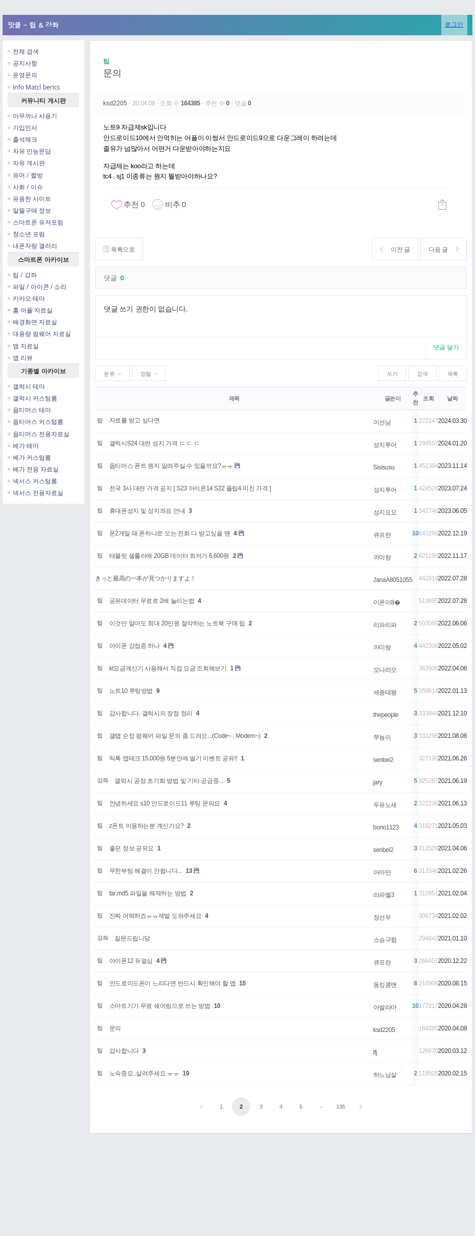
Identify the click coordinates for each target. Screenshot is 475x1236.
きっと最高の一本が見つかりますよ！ (145, 578)
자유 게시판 (26, 163)
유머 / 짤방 (25, 175)
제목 (234, 398)
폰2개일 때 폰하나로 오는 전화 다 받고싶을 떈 (169, 533)
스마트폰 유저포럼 (35, 222)
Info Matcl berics (34, 87)
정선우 (382, 917)
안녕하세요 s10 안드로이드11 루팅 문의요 (164, 803)
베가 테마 (23, 445)
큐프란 (382, 534)
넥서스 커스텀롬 (32, 481)
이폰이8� (386, 602)
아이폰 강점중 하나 (134, 645)
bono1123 (386, 827)
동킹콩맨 (385, 984)
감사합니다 (124, 1050)
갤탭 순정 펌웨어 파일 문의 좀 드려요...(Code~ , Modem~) (184, 735)
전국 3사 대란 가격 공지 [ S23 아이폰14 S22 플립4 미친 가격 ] (190, 488)
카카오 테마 (26, 298)
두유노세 (385, 804)
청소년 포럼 (26, 234)
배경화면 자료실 (32, 322)
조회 (428, 398)
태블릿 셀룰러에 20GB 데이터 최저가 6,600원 (169, 555)
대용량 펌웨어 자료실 (39, 333)
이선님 (382, 422)
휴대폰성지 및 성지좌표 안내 (147, 510)
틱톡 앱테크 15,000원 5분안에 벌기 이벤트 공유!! (173, 758)
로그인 (454, 24)
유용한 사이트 (29, 198)
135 (340, 1107)
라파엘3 (383, 894)
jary (378, 782)
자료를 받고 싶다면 (134, 420)
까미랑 (382, 557)
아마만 (382, 872)
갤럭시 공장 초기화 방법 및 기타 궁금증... (168, 780)
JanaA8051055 (392, 579)
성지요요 (385, 512)
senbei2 (383, 759)
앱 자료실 (23, 346)
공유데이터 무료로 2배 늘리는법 (152, 600)
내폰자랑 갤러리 (32, 245)
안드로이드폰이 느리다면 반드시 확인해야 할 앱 (172, 983)
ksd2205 (116, 103)
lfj (375, 1052)
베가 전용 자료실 (33, 469)
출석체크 (22, 139)
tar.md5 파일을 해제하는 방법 (147, 893)
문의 (112, 73)
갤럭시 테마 (26, 386)
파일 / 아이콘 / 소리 (37, 286)
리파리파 (385, 624)
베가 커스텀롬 (29, 457)
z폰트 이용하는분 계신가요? (146, 825)
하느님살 (385, 1074)
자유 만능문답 (29, 151)
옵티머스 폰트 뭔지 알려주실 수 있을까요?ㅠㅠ (171, 465)
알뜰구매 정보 (29, 210)
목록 (452, 374)
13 (189, 870)
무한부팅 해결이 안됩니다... (145, 870)
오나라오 (385, 669)
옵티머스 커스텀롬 (35, 421)
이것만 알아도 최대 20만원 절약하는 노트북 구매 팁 (177, 623)
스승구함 (385, 939)
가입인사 (22, 127)
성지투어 (385, 444)
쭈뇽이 (382, 737)
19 (186, 1073)
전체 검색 (23, 51)
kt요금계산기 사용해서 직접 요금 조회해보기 (168, 668)
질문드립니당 (132, 938)
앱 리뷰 (20, 357)
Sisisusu (384, 467)
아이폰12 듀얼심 (131, 960)
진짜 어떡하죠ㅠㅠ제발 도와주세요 (155, 915)
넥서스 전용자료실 (35, 492)
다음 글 (443, 249)
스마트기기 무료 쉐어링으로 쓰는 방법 (159, 1005)
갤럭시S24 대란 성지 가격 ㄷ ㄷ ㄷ (154, 443)
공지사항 (22, 63)
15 (242, 983)
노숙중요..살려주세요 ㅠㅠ (144, 1073)
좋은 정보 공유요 (131, 848)
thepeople (385, 714)
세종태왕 (385, 692)
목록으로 (119, 249)
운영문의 (22, 75)
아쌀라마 (385, 1007)
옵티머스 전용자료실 (38, 434)
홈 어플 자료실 (30, 310)
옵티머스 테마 (29, 410)
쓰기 (392, 374)
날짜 (452, 398)
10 (217, 1005)
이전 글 (394, 249)
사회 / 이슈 (25, 187)
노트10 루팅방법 (131, 690)
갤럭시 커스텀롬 (32, 398)
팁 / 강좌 (22, 275)
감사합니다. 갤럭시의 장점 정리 (151, 713)
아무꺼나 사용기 (32, 115)
